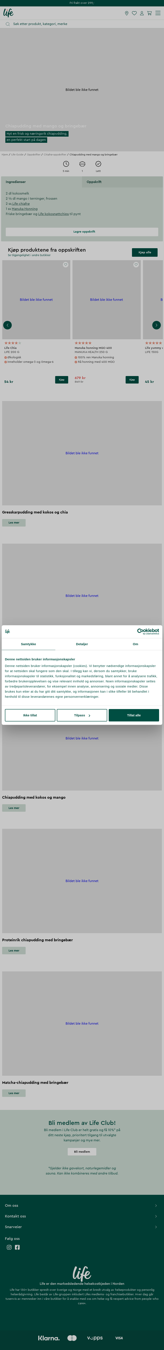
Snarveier (81, 1227)
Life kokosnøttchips (53, 214)
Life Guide (17, 154)
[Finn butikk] (127, 13)
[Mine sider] (142, 13)
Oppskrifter (33, 154)
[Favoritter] (134, 13)
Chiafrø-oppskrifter (55, 154)
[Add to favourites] (66, 264)
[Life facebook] (17, 1249)
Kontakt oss (81, 1216)
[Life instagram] (9, 1249)
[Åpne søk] (84, 24)
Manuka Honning (25, 209)
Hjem (5, 154)
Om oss (81, 1205)
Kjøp (61, 379)
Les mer (14, 522)
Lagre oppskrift (82, 231)
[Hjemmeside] (8, 13)
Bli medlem (82, 1151)
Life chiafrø (21, 203)
